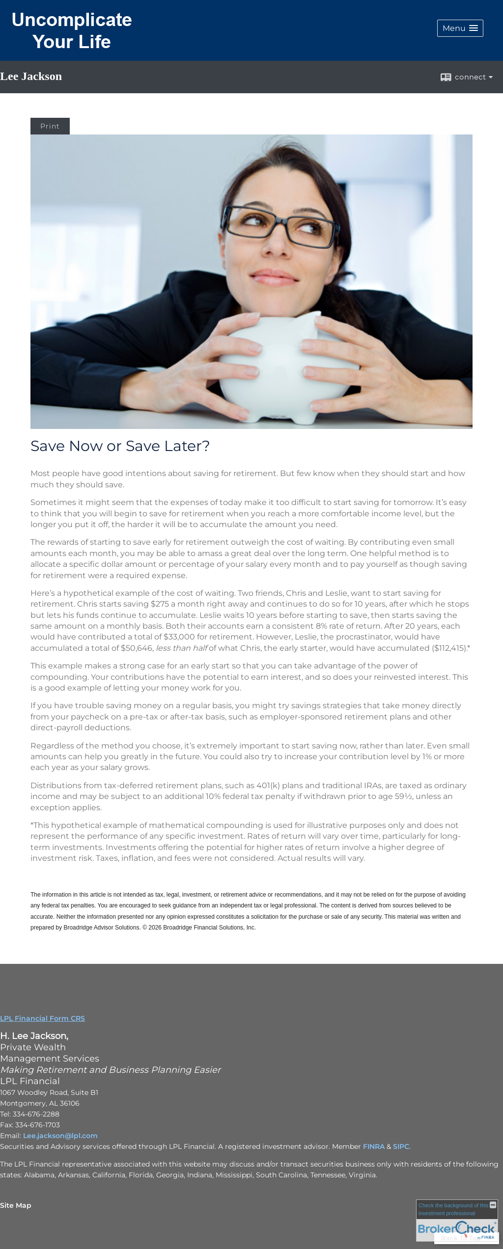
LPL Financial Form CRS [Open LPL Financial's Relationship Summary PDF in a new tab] (42, 1018)
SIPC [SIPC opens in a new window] (401, 1146)
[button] (460, 28)
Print (50, 126)
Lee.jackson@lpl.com (60, 1135)
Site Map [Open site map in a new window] (15, 1205)
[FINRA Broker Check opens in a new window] (457, 1220)
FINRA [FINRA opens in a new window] (374, 1146)
